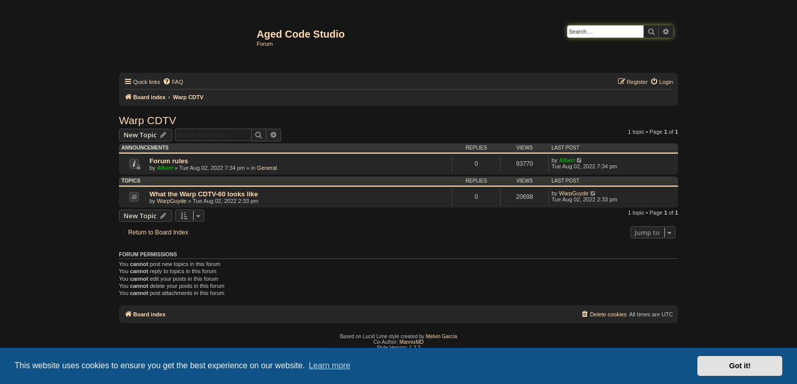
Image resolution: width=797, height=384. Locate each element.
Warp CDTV (147, 120)
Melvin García (441, 336)
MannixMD (412, 342)
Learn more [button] (329, 365)
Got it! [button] (740, 366)
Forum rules (168, 161)
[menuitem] (173, 82)
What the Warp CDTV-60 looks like (203, 194)
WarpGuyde (172, 201)
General (267, 168)
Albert (165, 168)
